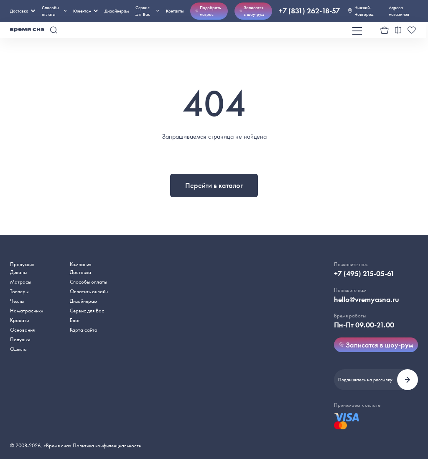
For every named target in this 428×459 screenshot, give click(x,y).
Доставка (22, 11)
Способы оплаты (88, 281)
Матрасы (20, 281)
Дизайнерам (116, 11)
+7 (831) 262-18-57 (309, 10)
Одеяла (18, 348)
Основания (22, 329)
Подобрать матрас (208, 11)
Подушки (20, 339)
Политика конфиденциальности (107, 445)
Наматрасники (26, 310)
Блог (75, 320)
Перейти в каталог (214, 185)
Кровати (19, 320)
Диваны (18, 272)
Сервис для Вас (147, 11)
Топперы (19, 291)
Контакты (174, 11)
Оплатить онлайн (89, 291)
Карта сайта (83, 329)
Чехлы (17, 300)
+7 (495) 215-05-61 (364, 273)
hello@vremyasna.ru (366, 299)
